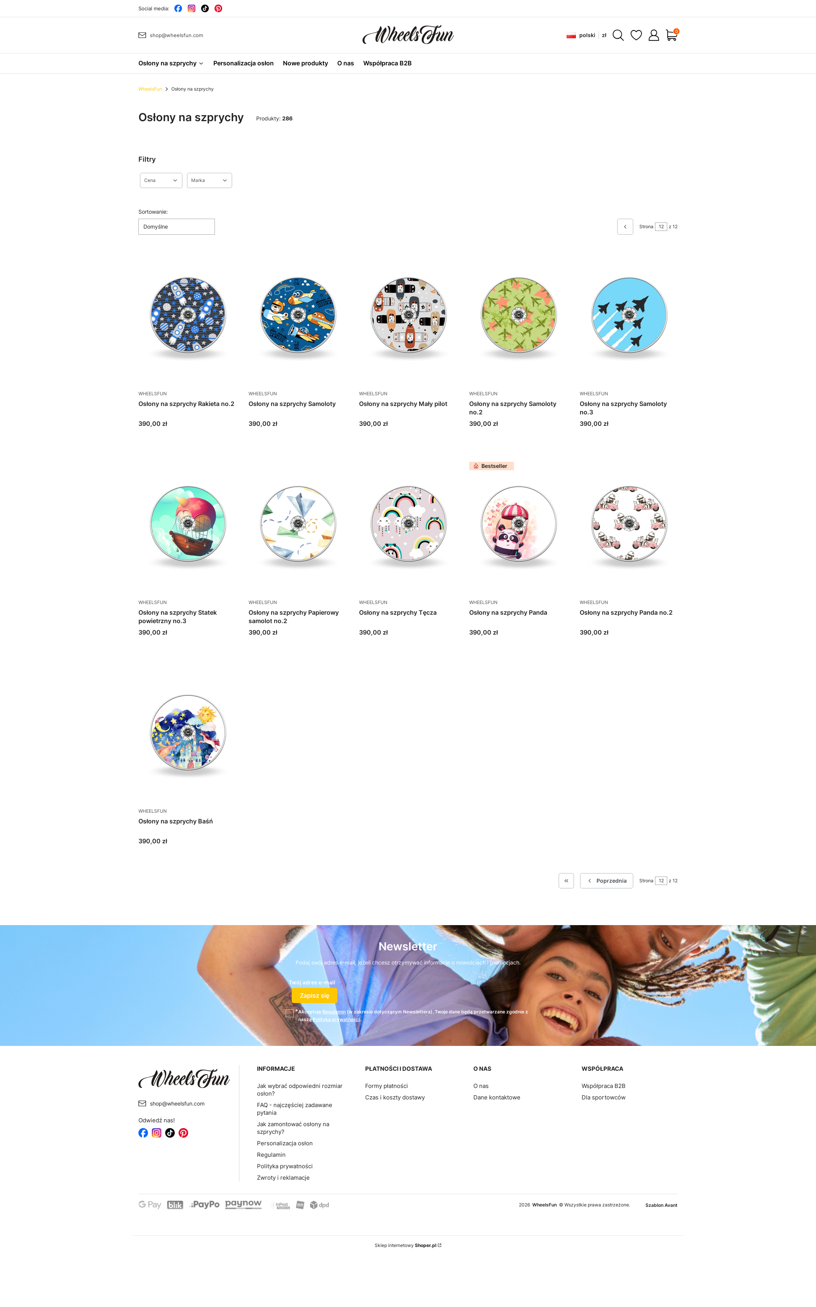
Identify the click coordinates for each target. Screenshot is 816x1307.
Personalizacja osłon (285, 1143)
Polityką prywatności (336, 1019)
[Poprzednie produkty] (606, 880)
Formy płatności (386, 1085)
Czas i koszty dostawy (395, 1097)
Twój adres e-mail (312, 982)
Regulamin (334, 1012)
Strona (646, 226)
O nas (481, 1085)
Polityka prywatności (285, 1166)
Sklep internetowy (405, 1245)
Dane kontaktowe (496, 1097)
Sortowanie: (153, 211)
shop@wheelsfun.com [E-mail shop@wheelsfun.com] (176, 35)
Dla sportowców (604, 1097)
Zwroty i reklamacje (283, 1177)
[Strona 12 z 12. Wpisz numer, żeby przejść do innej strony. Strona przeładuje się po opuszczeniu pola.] (661, 226)
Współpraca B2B (604, 1085)
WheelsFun (150, 89)
